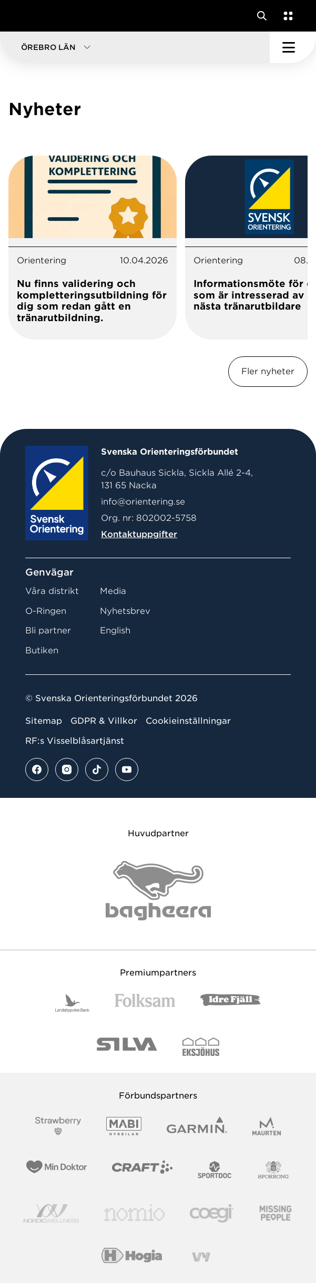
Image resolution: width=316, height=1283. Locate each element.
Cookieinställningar (188, 721)
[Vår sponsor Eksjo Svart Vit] (201, 1047)
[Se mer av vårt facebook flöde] (36, 769)
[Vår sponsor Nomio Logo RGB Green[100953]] (134, 1213)
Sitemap (43, 721)
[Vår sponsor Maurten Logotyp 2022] (266, 1126)
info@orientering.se (143, 502)
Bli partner (48, 630)
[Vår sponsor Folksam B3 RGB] (145, 1003)
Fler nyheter (267, 371)
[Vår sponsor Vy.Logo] (201, 1257)
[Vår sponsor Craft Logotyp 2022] (142, 1170)
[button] (135, 47)
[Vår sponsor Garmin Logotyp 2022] (197, 1126)
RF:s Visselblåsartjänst (74, 741)
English (115, 630)
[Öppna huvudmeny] (293, 47)
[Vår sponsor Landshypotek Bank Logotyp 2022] (72, 1003)
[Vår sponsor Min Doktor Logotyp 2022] (56, 1170)
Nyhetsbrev (125, 611)
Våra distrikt (52, 591)
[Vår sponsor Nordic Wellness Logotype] (51, 1213)
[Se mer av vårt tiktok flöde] (96, 769)
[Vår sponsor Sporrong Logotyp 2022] (273, 1170)
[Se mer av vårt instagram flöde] (66, 769)
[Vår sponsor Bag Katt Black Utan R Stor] (158, 890)
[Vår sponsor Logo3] (211, 1213)
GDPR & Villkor (103, 721)
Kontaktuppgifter (139, 534)
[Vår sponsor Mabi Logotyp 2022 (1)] (123, 1126)
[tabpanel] (92, 248)
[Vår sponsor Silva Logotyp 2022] (127, 1047)
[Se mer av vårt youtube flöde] (126, 769)
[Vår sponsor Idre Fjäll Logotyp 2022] (230, 1003)
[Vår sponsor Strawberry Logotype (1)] (58, 1126)
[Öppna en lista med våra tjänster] (286, 16)
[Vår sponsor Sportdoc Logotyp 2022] (215, 1170)
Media (113, 591)
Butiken (41, 650)
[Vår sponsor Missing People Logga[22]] (276, 1213)
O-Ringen (45, 611)
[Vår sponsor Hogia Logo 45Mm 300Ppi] (131, 1257)
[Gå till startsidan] (28, 16)
